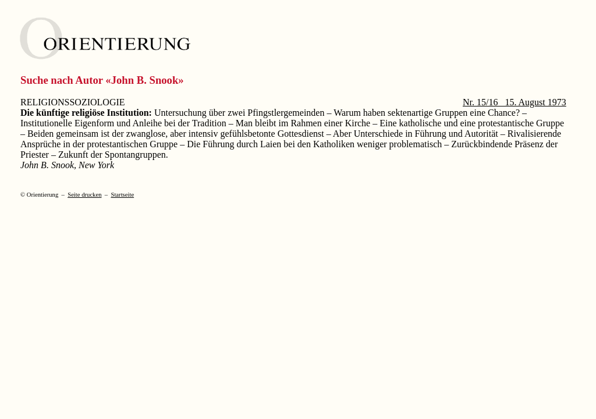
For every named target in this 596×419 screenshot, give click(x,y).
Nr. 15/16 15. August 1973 (514, 102)
